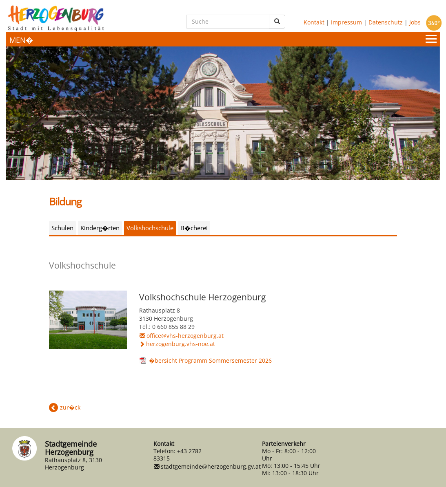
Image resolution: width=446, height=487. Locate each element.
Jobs (415, 22)
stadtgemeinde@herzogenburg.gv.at (211, 466)
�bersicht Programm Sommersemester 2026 (210, 360)
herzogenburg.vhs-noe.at (180, 344)
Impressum (346, 22)
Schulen (62, 228)
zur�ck (70, 407)
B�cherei (194, 228)
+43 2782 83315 (177, 454)
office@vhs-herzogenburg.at (185, 335)
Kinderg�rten (100, 228)
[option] (223, 113)
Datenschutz (385, 22)
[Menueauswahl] (223, 39)
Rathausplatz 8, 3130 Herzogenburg (73, 463)
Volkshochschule (149, 228)
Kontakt (314, 22)
